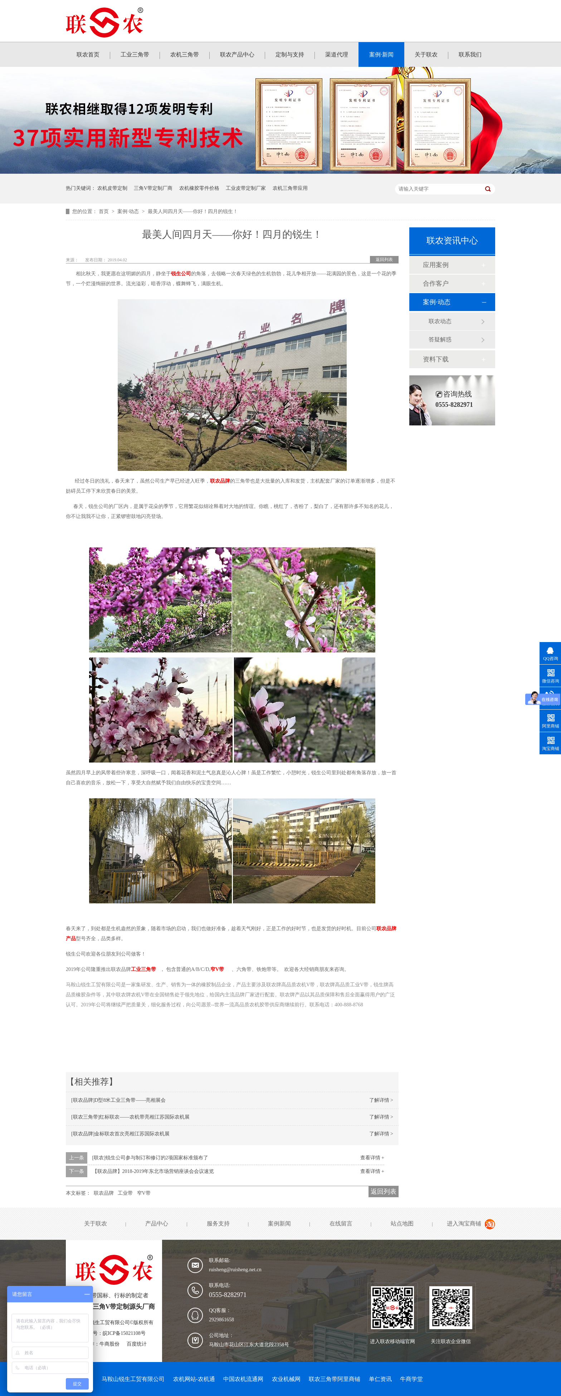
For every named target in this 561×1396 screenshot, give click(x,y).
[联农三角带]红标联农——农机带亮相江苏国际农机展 (130, 1117)
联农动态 (440, 321)
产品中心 (156, 1223)
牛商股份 (109, 1344)
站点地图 (402, 1223)
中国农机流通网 (243, 1379)
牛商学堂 (411, 1379)
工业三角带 (135, 54)
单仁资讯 (380, 1379)
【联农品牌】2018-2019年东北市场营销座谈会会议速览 (153, 1171)
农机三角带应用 (290, 188)
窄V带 (217, 969)
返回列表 (384, 259)
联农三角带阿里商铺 (334, 1379)
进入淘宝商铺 (464, 1223)
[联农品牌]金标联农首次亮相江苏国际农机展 (120, 1133)
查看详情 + (372, 1157)
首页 (104, 211)
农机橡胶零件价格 (199, 188)
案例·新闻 (381, 54)
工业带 (125, 1193)
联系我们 (470, 54)
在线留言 (341, 1223)
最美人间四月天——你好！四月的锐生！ (193, 211)
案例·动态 (128, 211)
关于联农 (426, 54)
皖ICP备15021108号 (124, 1333)
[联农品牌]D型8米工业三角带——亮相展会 (118, 1100)
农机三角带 (184, 54)
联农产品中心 (237, 54)
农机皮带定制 (112, 188)
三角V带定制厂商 (153, 188)
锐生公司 (181, 273)
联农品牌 (220, 481)
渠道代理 (336, 54)
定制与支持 (289, 54)
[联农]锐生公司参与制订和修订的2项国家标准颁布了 (150, 1157)
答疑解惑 (440, 339)
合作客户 (436, 283)
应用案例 (436, 264)
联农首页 (88, 54)
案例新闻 (279, 1223)
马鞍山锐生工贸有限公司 (133, 1379)
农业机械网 (286, 1379)
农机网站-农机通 (194, 1379)
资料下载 (436, 359)
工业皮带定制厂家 (246, 188)
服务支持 (218, 1223)
